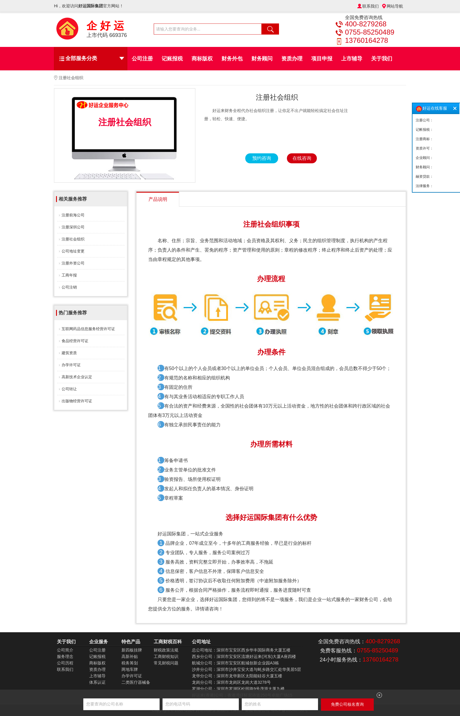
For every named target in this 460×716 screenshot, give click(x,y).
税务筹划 (129, 663)
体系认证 (97, 682)
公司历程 (65, 663)
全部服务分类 (94, 58)
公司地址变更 (73, 251)
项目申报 (321, 59)
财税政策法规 (166, 650)
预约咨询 (261, 158)
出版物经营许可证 (77, 401)
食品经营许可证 (75, 341)
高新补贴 (129, 656)
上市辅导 (351, 59)
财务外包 (232, 59)
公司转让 (69, 389)
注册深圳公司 (73, 227)
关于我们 (381, 59)
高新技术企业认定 (77, 377)
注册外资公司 (73, 263)
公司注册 (142, 59)
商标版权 (202, 59)
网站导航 (395, 6)
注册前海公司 (73, 215)
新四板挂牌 (131, 650)
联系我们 (370, 6)
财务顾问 (262, 59)
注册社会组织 (73, 239)
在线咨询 (301, 158)
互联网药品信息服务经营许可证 (88, 329)
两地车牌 (129, 669)
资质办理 (291, 59)
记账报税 (172, 59)
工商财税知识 (166, 656)
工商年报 (69, 275)
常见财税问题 (166, 663)
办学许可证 (71, 365)
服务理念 (65, 656)
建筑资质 (69, 353)
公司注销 (69, 287)
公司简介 (65, 650)
